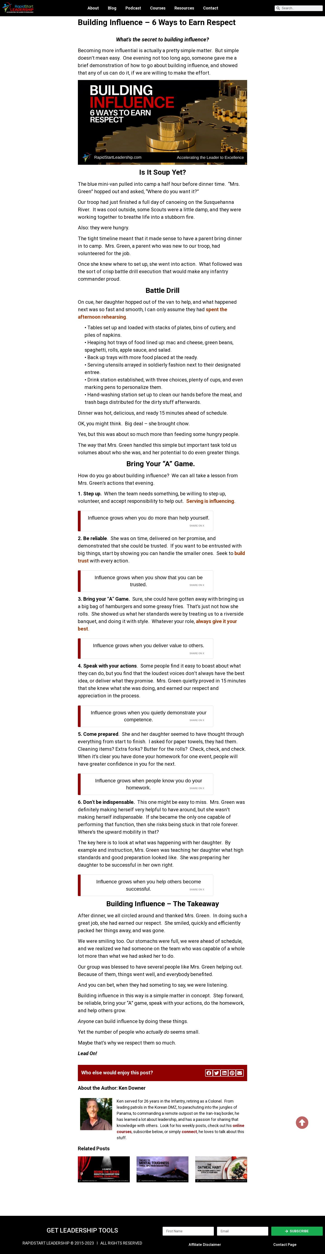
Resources (184, 8)
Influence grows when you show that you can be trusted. (149, 581)
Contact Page (285, 1244)
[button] (209, 1073)
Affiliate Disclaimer (205, 1244)
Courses (157, 8)
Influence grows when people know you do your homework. (148, 784)
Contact (210, 8)
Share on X (197, 525)
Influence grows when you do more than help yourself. (148, 518)
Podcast (133, 8)
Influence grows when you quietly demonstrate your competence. (149, 716)
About (93, 8)
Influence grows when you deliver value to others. (148, 645)
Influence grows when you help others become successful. (148, 885)
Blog (112, 8)
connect (189, 1131)
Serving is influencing (209, 501)
